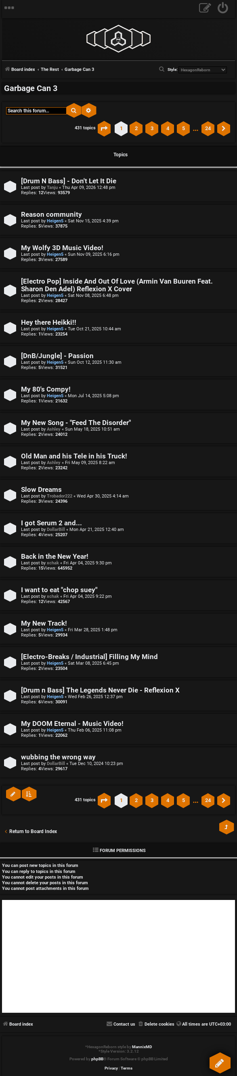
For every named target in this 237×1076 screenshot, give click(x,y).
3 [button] (152, 128)
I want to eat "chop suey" (59, 590)
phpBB (97, 1059)
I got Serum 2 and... (51, 523)
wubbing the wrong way (58, 757)
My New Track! (44, 623)
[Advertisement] (118, 956)
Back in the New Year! (54, 556)
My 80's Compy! (46, 389)
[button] (104, 128)
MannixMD (142, 1047)
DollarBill (56, 529)
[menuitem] (223, 9)
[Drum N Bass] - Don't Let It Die (68, 181)
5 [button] (183, 128)
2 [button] (136, 128)
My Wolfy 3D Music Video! (62, 248)
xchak (53, 563)
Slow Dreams (41, 489)
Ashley (54, 429)
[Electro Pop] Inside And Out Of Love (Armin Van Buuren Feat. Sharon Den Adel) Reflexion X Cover (117, 285)
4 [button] (167, 128)
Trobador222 (59, 496)
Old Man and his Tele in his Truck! (74, 456)
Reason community (51, 214)
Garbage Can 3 (30, 88)
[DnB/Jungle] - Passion (57, 356)
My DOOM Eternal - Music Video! (72, 724)
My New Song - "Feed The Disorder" (76, 423)
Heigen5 (55, 221)
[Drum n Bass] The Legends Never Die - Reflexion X (100, 690)
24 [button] (208, 128)
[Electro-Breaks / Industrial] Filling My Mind (89, 657)
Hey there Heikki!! (48, 322)
